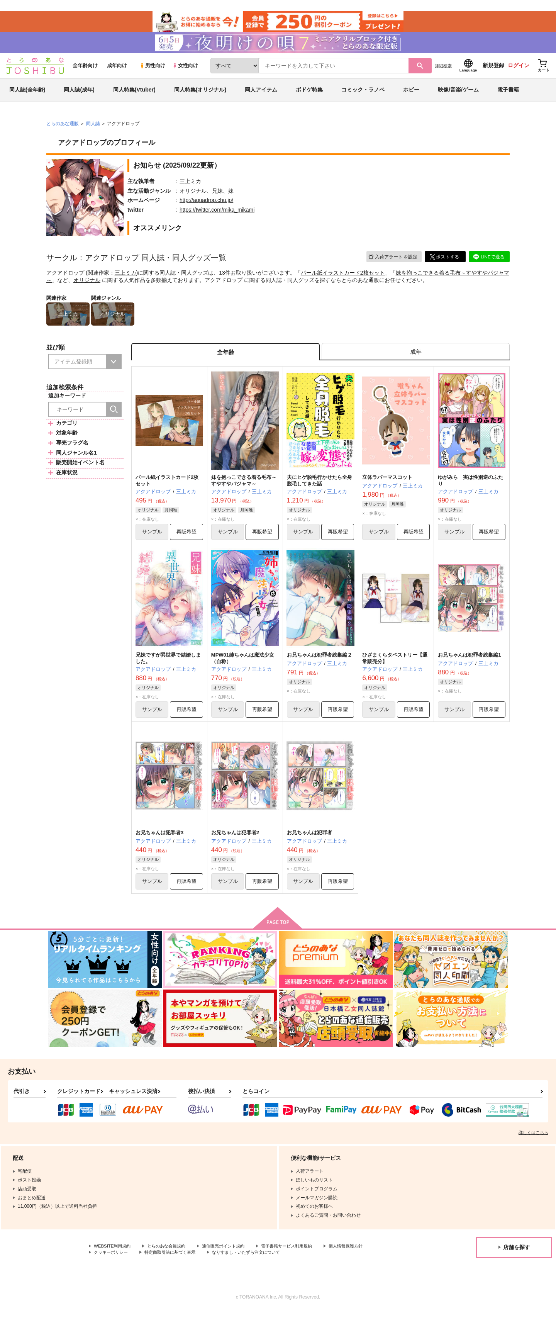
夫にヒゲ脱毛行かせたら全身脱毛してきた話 (319, 486)
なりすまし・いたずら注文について (257, 1260)
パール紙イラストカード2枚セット (343, 277)
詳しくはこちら (533, 1139)
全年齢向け (85, 70)
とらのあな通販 (62, 128)
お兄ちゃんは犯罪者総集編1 (469, 661)
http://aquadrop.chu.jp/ (206, 204)
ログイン (518, 70)
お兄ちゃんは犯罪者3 (159, 839)
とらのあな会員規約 (171, 1253)
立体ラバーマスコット (387, 483)
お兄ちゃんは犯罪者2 (235, 839)
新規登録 (493, 70)
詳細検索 (443, 70)
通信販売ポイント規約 (231, 1253)
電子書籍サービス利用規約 (299, 1253)
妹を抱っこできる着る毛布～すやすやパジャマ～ (243, 486)
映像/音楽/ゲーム (458, 94)
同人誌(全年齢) (27, 94)
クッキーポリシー (112, 1260)
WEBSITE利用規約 (113, 1253)
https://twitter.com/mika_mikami (217, 214)
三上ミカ (125, 277)
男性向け (152, 70)
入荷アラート (392, 261)
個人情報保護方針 (361, 1253)
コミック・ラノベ (363, 94)
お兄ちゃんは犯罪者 (309, 839)
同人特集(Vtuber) (134, 94)
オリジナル (86, 284)
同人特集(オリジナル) (200, 94)
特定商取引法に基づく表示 (175, 1260)
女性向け (185, 70)
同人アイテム (261, 94)
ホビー (411, 94)
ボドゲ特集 (309, 94)
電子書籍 (508, 94)
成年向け (117, 70)
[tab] (416, 357)
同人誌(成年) (79, 94)
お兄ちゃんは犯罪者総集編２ (319, 661)
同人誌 (93, 128)
